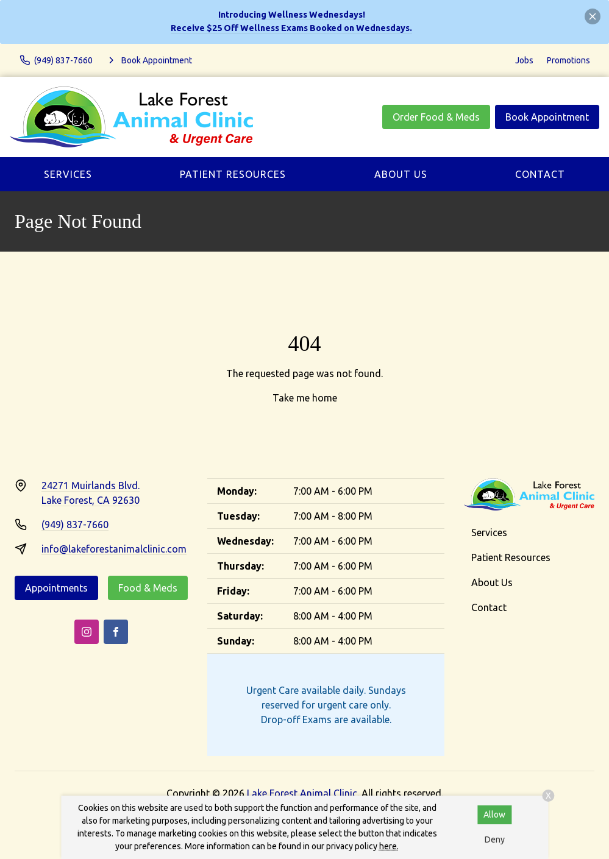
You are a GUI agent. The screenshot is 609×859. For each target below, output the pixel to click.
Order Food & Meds (436, 116)
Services (68, 174)
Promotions (568, 60)
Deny (495, 839)
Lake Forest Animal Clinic (302, 793)
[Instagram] (86, 632)
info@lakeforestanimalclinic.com (114, 548)
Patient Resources (233, 174)
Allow (494, 814)
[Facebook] (116, 632)
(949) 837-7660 (75, 524)
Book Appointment (547, 116)
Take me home (304, 397)
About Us (400, 174)
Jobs (524, 60)
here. (389, 846)
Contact (540, 174)
